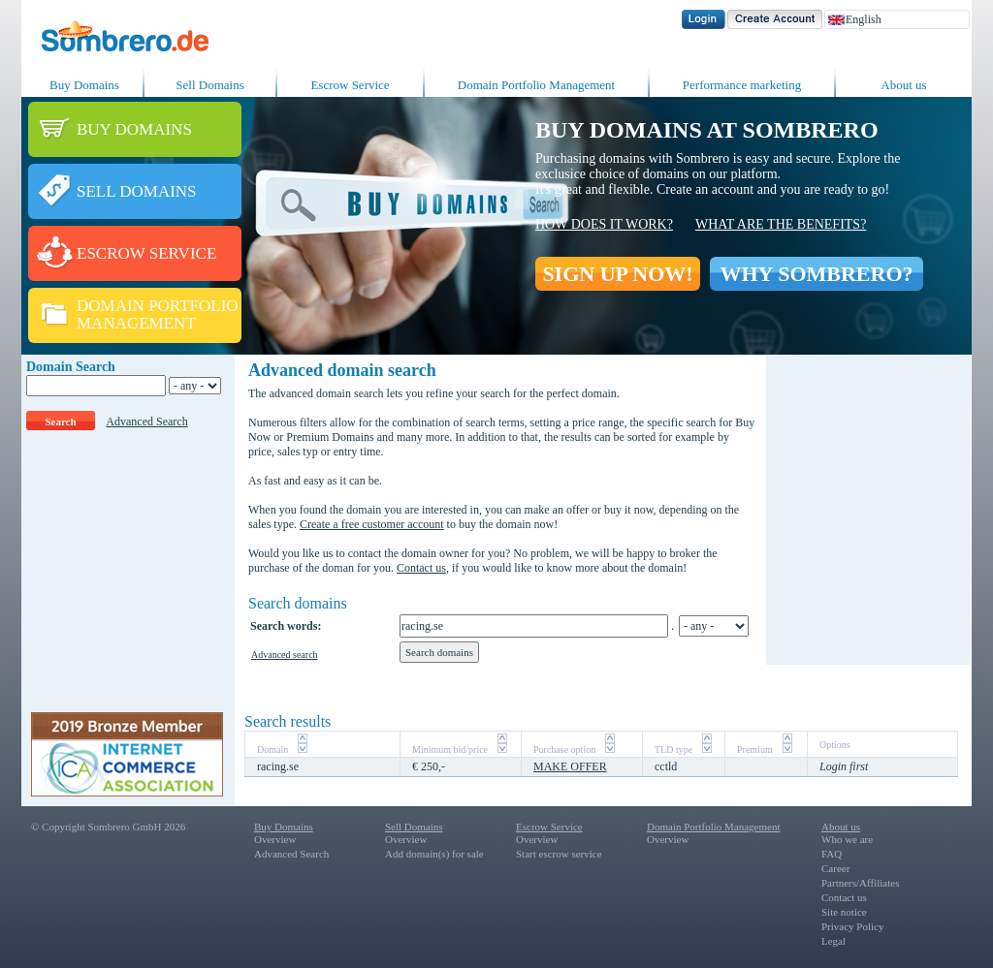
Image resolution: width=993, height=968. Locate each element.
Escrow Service (349, 85)
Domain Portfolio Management (536, 85)
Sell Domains (209, 85)
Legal (833, 941)
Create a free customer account (372, 524)
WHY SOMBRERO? (816, 274)
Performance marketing (742, 85)
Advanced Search (146, 421)
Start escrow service (559, 853)
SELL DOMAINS (137, 191)
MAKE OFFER (570, 766)
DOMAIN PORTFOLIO (158, 306)
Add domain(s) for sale (434, 853)
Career (835, 868)
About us (903, 85)
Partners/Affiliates (860, 883)
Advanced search (284, 654)
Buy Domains (84, 85)
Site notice (844, 912)
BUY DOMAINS (134, 129)
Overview (275, 839)
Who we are (847, 839)
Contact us (421, 568)
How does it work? (604, 224)
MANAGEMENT (136, 323)
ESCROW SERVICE (146, 253)
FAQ (831, 853)
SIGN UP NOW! (617, 274)
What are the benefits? (780, 224)
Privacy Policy (852, 926)
